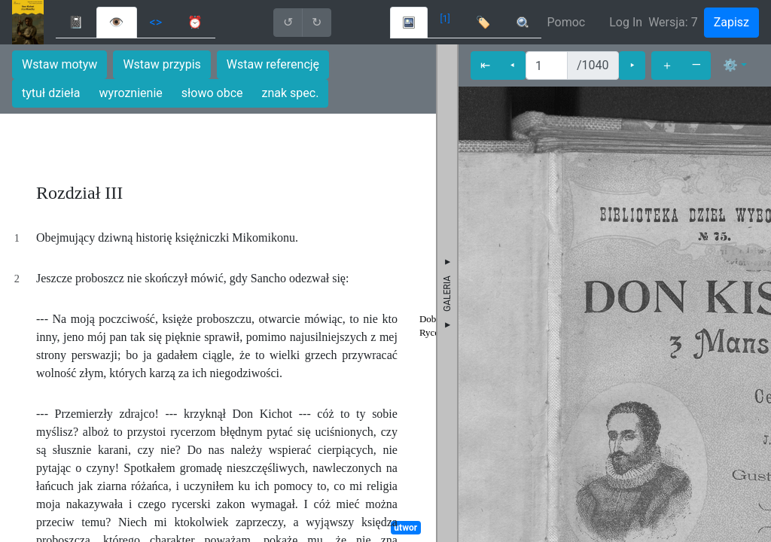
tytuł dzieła (51, 93)
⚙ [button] (730, 65)
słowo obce (212, 93)
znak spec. (290, 93)
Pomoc (566, 22)
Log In (625, 22)
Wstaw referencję (273, 64)
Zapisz (731, 22)
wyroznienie (131, 93)
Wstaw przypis (161, 64)
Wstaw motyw (59, 64)
